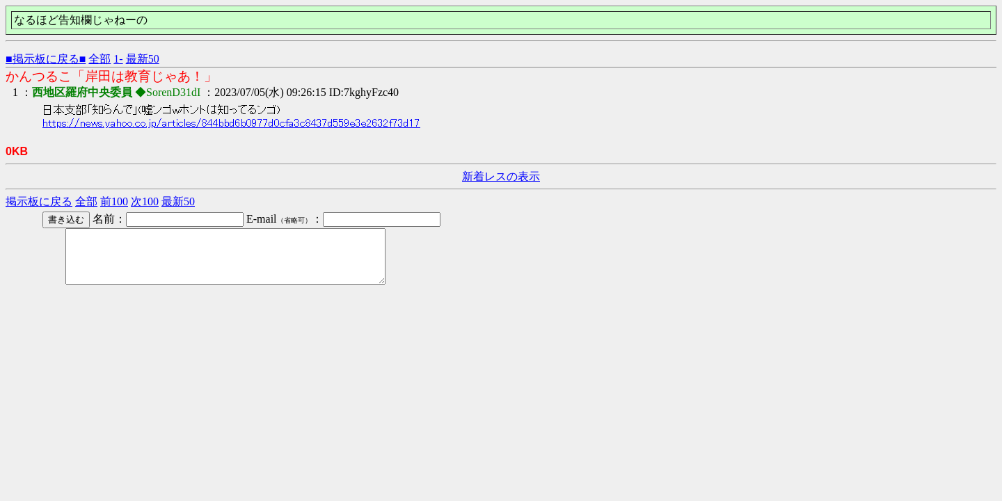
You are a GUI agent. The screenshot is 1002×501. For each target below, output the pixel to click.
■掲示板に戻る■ (46, 59)
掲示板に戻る (39, 201)
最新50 (142, 59)
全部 (99, 59)
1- (117, 59)
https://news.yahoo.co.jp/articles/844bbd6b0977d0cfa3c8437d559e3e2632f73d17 (231, 123)
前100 (114, 201)
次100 (145, 201)
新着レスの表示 (501, 176)
